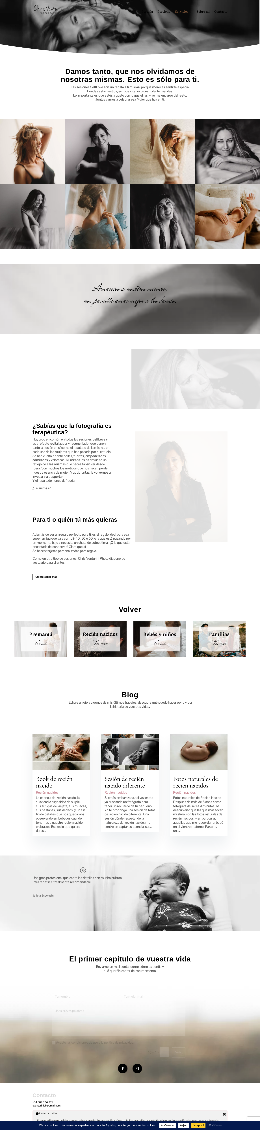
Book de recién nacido (54, 782)
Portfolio (164, 12)
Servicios (181, 12)
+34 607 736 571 (42, 1102)
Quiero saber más (46, 576)
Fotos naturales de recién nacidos (195, 782)
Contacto (221, 12)
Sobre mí (203, 12)
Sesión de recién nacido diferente (125, 782)
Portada (147, 12)
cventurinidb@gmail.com (46, 1105)
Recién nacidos (47, 792)
